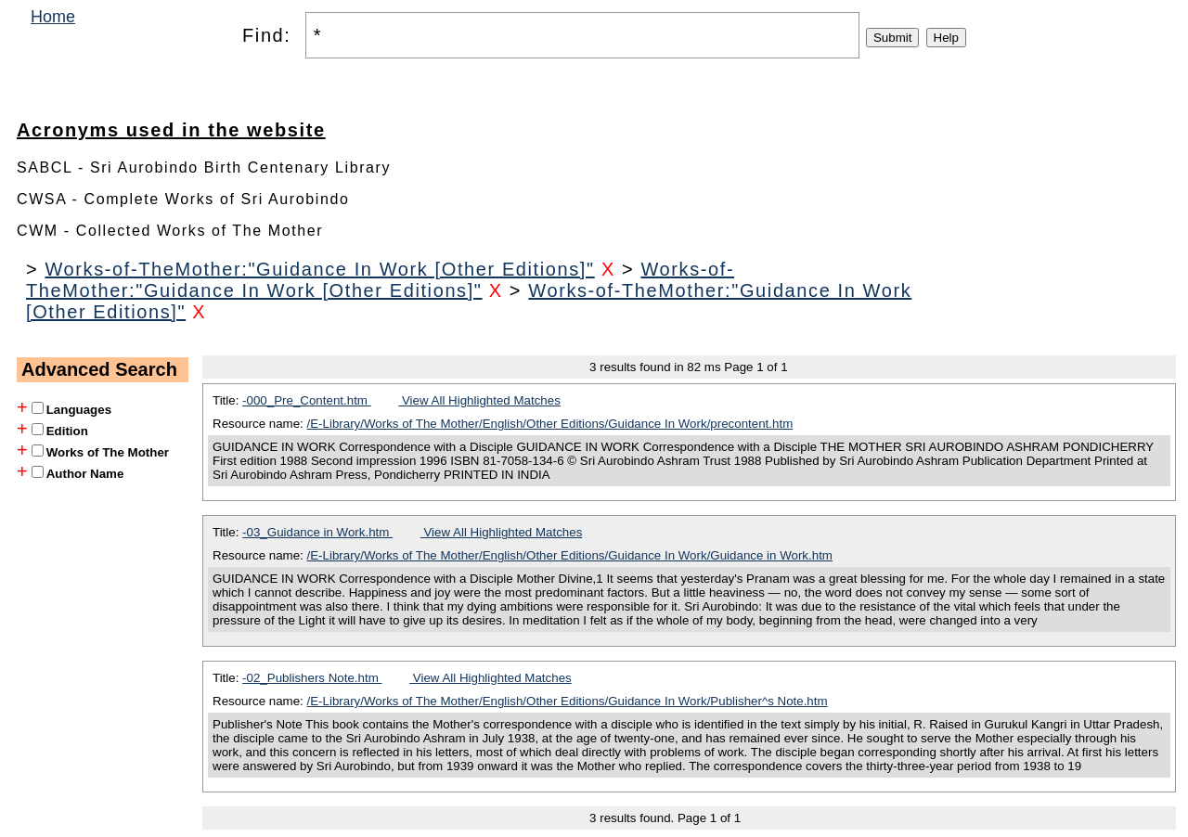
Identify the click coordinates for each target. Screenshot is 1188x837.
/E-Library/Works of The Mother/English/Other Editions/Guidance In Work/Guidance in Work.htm (570, 555)
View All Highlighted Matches (479, 400)
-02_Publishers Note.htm (311, 678)
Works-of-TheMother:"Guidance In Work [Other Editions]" (319, 269)
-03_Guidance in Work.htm (317, 532)
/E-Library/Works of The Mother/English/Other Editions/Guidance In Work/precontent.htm (550, 424)
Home (53, 16)
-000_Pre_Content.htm (306, 400)
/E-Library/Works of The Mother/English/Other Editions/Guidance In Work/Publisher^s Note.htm (567, 701)
